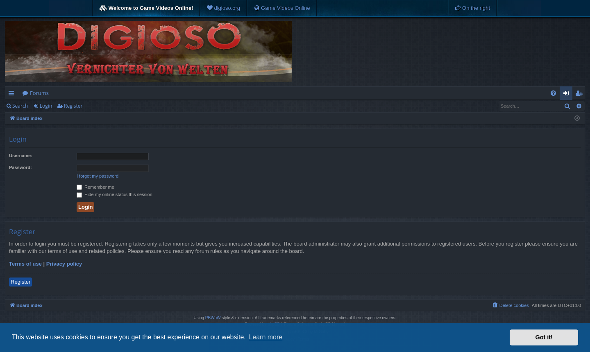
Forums (39, 93)
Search (20, 105)
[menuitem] (223, 8)
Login (46, 105)
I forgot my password (97, 176)
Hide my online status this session (114, 194)
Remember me (95, 187)
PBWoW (213, 318)
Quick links (13, 94)
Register (73, 105)
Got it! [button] (544, 337)
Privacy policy (64, 264)
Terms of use (25, 264)
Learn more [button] (265, 337)
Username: (20, 155)
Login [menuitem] (567, 94)
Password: (20, 167)
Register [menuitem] (580, 94)
